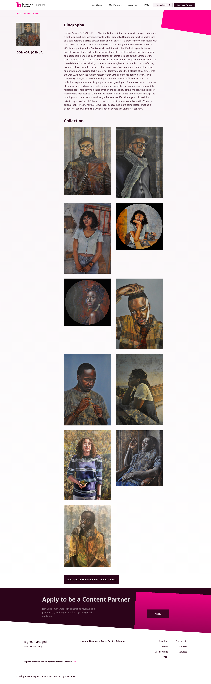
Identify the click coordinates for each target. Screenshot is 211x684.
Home (19, 13)
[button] (98, 5)
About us (163, 641)
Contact (183, 646)
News (165, 646)
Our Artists (181, 641)
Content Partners (31, 13)
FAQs (146, 5)
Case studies (161, 651)
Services (183, 651)
